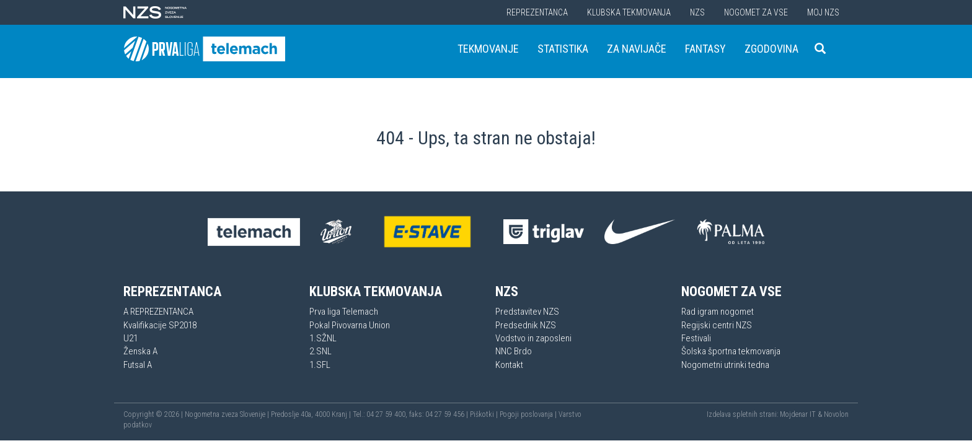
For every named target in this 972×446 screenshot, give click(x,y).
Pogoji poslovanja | (529, 414)
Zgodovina (771, 48)
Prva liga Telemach (343, 311)
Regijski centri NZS (716, 325)
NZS (697, 12)
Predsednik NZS (525, 325)
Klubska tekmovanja (629, 12)
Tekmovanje (488, 48)
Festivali (696, 338)
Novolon (836, 414)
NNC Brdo (513, 351)
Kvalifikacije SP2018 (160, 325)
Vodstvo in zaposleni (533, 338)
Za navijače (636, 48)
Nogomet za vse (756, 12)
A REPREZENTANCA (158, 311)
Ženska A (140, 351)
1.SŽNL (323, 338)
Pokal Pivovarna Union (349, 325)
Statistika (562, 48)
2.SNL (320, 351)
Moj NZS (823, 12)
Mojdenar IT (798, 414)
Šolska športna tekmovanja (730, 351)
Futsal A (137, 364)
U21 (130, 338)
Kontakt (509, 364)
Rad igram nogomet (717, 311)
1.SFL (319, 364)
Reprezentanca (537, 12)
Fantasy (705, 48)
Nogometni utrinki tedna (725, 364)
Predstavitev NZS (527, 311)
